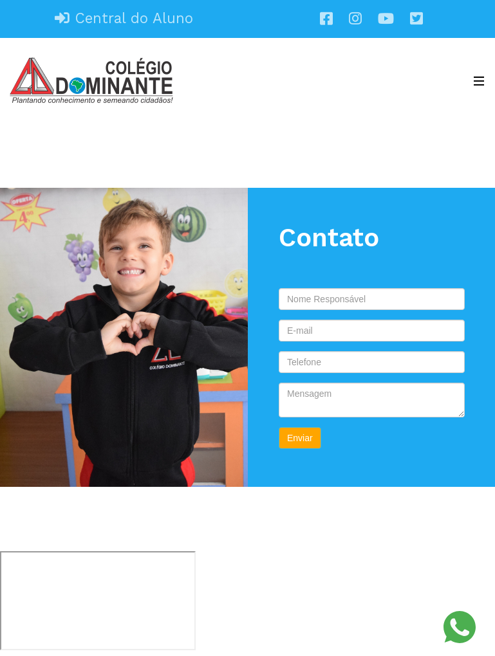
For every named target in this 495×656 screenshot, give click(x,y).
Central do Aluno (124, 18)
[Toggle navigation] (475, 80)
